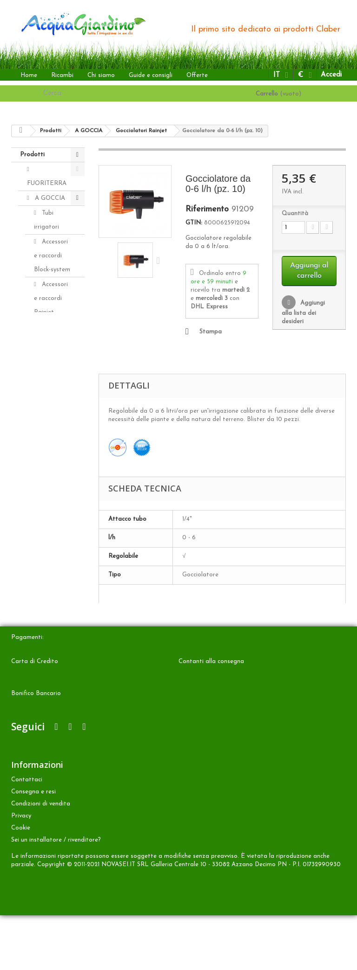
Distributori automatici (50, 448)
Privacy (21, 871)
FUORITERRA (46, 183)
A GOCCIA (49, 198)
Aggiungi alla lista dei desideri (303, 312)
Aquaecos (54, 556)
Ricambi (62, 75)
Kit (45, 470)
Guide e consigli (150, 75)
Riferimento (207, 209)
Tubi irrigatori (46, 220)
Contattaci (26, 834)
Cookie (20, 883)
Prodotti (32, 155)
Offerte (197, 75)
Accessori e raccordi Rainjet (51, 298)
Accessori (47, 616)
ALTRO (44, 586)
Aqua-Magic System (46, 527)
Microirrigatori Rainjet (54, 391)
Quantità (295, 214)
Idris (47, 412)
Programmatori (56, 499)
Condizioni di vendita (40, 858)
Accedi (331, 74)
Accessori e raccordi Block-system (52, 256)
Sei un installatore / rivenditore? (56, 895)
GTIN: (193, 223)
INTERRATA (51, 571)
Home (28, 75)
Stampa (210, 332)
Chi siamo (101, 75)
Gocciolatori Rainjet (51, 348)
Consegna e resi (33, 846)
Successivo (160, 260)
